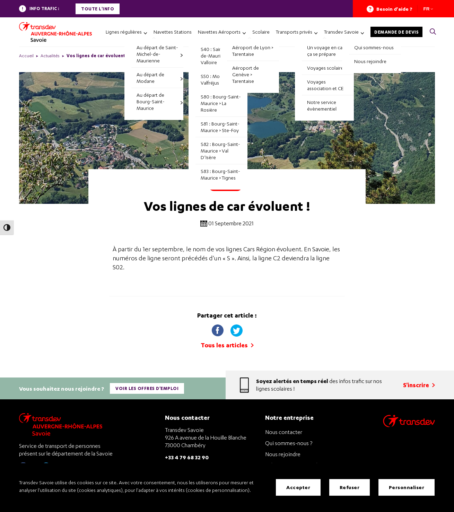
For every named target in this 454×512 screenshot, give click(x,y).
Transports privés (294, 32)
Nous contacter (283, 431)
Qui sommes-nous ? (288, 442)
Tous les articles (227, 345)
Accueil (26, 55)
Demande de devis (396, 32)
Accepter (298, 488)
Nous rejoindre (282, 453)
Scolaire (261, 32)
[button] (432, 32)
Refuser (350, 488)
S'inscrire (419, 384)
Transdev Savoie (341, 32)
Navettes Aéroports (219, 32)
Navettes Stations (173, 32)
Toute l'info (97, 8)
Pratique (225, 185)
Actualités (50, 55)
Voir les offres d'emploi (147, 387)
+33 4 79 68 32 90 (187, 456)
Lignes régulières (124, 32)
